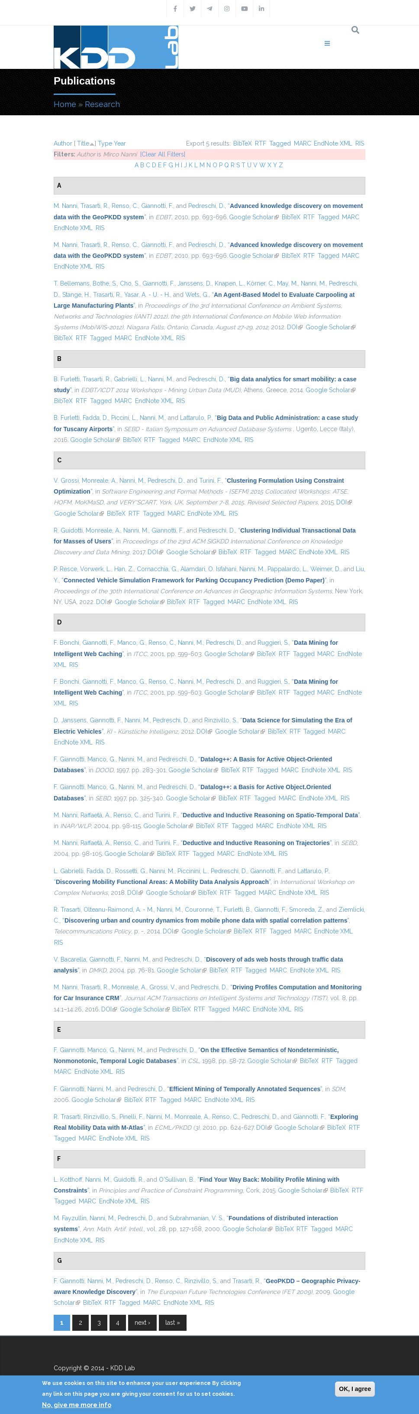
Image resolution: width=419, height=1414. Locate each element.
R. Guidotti (68, 530)
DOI (295, 327)
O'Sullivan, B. (176, 1179)
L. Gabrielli (69, 871)
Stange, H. (76, 294)
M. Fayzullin (70, 1218)
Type (105, 143)
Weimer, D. (325, 569)
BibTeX (242, 143)
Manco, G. (131, 642)
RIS (359, 143)
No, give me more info (76, 1404)
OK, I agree (355, 1388)
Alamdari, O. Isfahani (208, 569)
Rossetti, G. (130, 871)
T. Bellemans (72, 283)
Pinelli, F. (131, 1116)
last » (172, 1322)
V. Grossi (66, 480)
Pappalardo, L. (287, 569)
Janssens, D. (194, 283)
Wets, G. (197, 294)
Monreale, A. (99, 480)
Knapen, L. (229, 283)
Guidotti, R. (128, 1179)
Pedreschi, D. (206, 205)
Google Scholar (254, 217)
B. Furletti (67, 379)
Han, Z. (124, 569)
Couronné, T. (203, 909)
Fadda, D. (95, 417)
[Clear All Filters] (162, 154)
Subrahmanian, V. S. (196, 1218)
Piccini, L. (124, 417)
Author (63, 143)
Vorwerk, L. (95, 569)
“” (193, 580)
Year (120, 143)
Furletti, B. (237, 909)
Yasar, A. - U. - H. (147, 294)
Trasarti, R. (95, 205)
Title (83, 143)
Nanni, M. (313, 283)
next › (142, 1322)
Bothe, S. (105, 283)
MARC (302, 143)
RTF (260, 143)
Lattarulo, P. (196, 417)
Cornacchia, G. (157, 569)
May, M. (287, 283)
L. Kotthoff (68, 1179)
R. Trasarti (67, 909)
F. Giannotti (69, 759)
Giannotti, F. (157, 205)
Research (102, 104)
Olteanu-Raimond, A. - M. (119, 909)
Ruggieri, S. (273, 642)
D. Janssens (70, 720)
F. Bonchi (66, 642)
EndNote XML (333, 143)
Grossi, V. (162, 987)
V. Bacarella (70, 959)
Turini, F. (210, 480)
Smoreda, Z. (306, 909)
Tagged (280, 143)
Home (65, 104)
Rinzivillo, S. (220, 720)
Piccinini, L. (192, 871)
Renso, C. (125, 205)
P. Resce (65, 569)
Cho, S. (129, 283)
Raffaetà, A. (95, 815)
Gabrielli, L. (129, 379)
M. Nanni (65, 205)
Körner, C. (260, 283)
